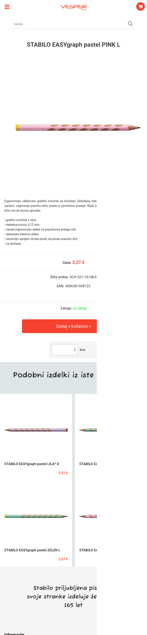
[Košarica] (140, 6)
